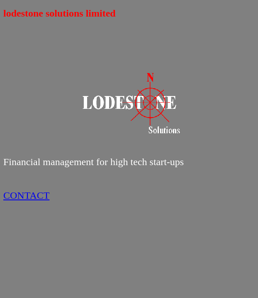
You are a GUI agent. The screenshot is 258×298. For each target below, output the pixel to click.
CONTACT (26, 195)
